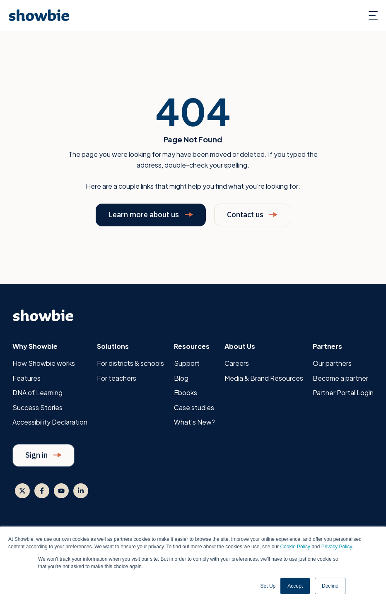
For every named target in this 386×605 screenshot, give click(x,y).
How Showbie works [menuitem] (43, 363)
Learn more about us (151, 214)
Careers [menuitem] (236, 363)
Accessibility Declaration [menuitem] (49, 422)
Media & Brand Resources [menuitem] (263, 378)
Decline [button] (330, 586)
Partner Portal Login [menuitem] (343, 392)
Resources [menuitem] (192, 346)
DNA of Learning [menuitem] (37, 392)
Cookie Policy (295, 547)
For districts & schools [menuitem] (130, 363)
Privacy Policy (336, 547)
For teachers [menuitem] (116, 378)
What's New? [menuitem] (194, 422)
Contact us (252, 214)
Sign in (43, 455)
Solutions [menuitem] (113, 346)
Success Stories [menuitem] (37, 407)
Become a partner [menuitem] (340, 378)
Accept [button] (295, 586)
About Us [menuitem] (239, 346)
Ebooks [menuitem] (185, 392)
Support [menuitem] (187, 363)
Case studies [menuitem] (194, 407)
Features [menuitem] (26, 378)
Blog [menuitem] (181, 378)
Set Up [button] (268, 586)
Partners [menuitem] (327, 346)
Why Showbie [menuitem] (35, 346)
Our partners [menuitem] (332, 363)
